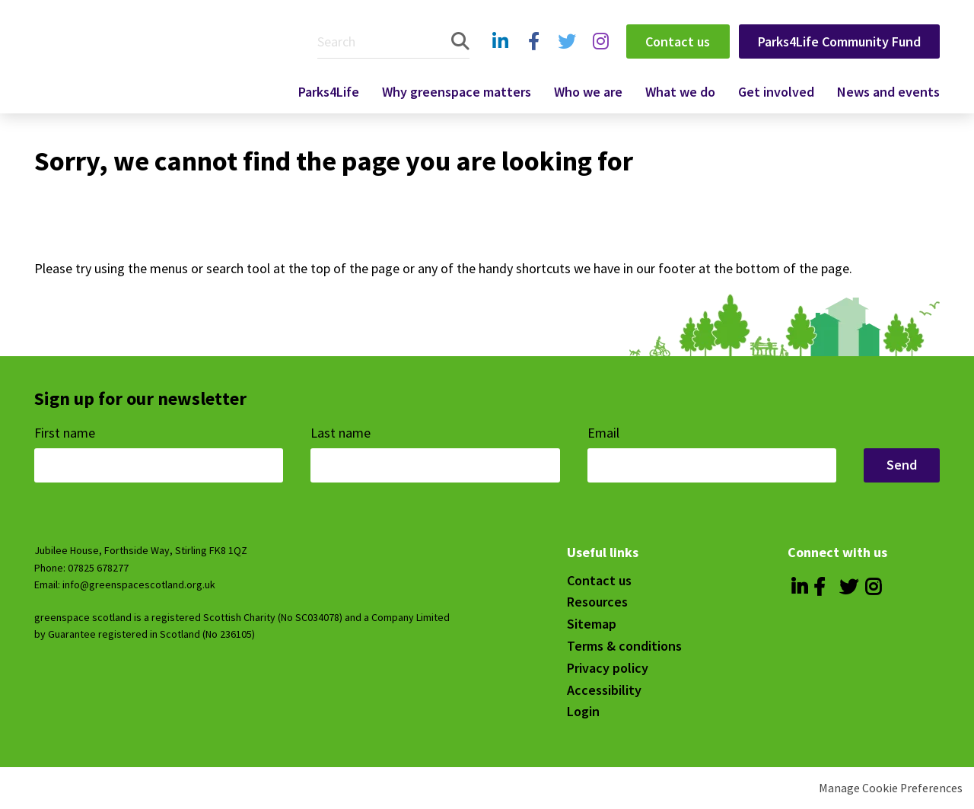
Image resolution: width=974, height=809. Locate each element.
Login (583, 711)
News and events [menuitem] (888, 91)
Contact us (677, 41)
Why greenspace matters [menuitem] (456, 91)
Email (604, 432)
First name (66, 432)
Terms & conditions (624, 646)
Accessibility (604, 690)
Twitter (565, 57)
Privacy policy (607, 668)
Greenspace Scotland (147, 55)
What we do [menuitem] (680, 91)
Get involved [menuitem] (776, 91)
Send (901, 464)
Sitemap (591, 623)
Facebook (532, 57)
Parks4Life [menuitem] (328, 91)
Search (460, 41)
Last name (342, 432)
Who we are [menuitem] (588, 91)
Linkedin (500, 57)
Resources (597, 601)
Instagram (600, 57)
